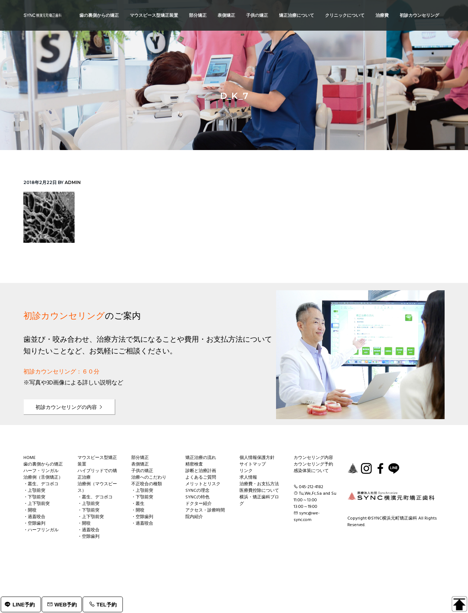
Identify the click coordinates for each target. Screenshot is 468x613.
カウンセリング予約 (313, 464)
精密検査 (194, 464)
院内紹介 (194, 517)
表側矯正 (140, 464)
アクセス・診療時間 (205, 510)
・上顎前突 (34, 490)
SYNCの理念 (197, 490)
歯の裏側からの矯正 (43, 464)
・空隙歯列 (34, 523)
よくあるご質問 (200, 477)
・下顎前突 (34, 497)
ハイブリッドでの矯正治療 (97, 474)
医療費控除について (259, 490)
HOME (29, 457)
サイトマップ (252, 464)
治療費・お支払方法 (259, 484)
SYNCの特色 (197, 497)
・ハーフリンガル (40, 530)
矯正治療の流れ (200, 457)
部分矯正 (140, 457)
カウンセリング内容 (313, 457)
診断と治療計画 (200, 471)
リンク (246, 471)
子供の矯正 (142, 471)
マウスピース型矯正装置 (97, 461)
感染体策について (311, 471)
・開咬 (30, 510)
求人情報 (248, 477)
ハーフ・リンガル (40, 471)
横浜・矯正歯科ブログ (259, 500)
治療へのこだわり (148, 477)
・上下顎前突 (36, 503)
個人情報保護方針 (257, 457)
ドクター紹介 (198, 503)
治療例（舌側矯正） (43, 477)
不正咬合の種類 (146, 484)
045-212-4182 (311, 487)
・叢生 (137, 503)
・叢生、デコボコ (40, 484)
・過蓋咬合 (34, 517)
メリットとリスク (202, 484)
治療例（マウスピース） (97, 487)
